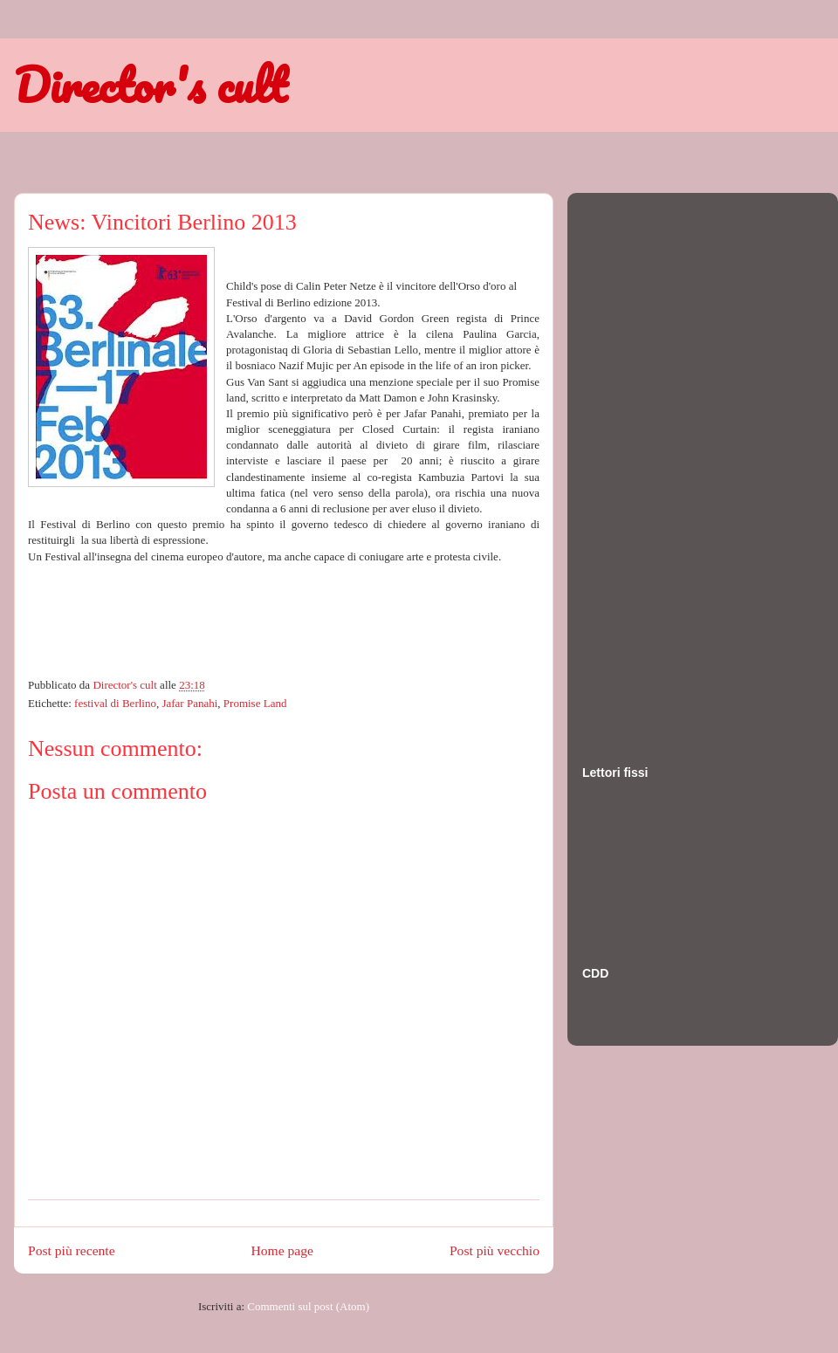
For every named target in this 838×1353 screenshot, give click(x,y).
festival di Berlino (115, 703)
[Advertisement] (652, 462)
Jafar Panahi (189, 703)
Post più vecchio (494, 1250)
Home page (282, 1250)
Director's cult (150, 84)
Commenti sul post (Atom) (308, 1306)
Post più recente (71, 1250)
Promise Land (255, 703)
